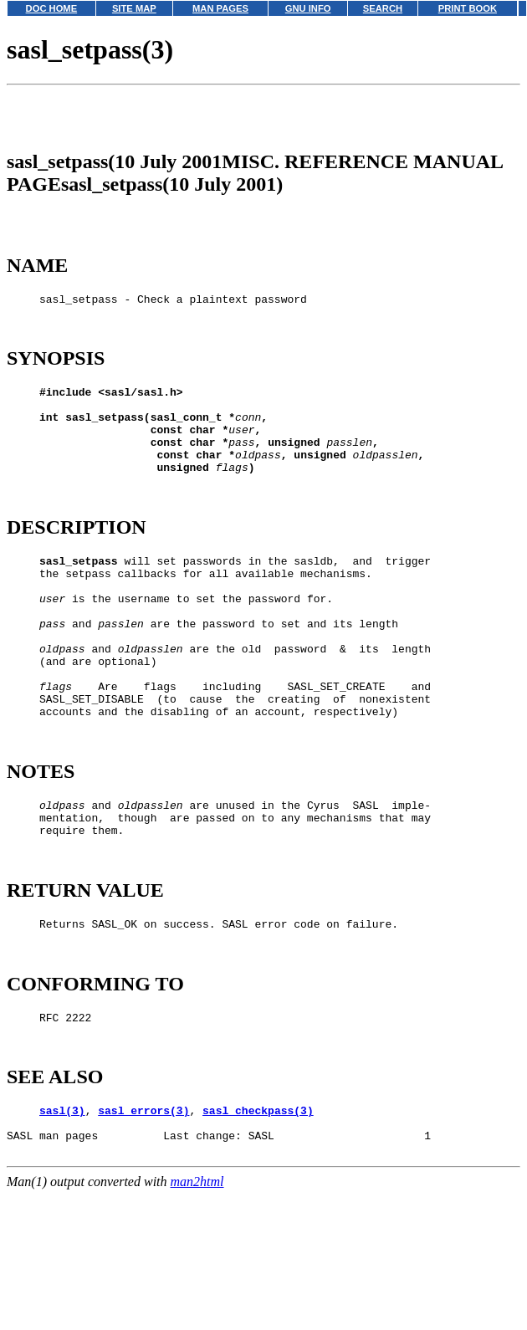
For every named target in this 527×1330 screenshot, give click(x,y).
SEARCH (382, 8)
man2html (197, 1299)
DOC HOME (52, 8)
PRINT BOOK (467, 8)
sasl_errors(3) (143, 1220)
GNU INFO (308, 8)
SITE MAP (134, 8)
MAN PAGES (220, 8)
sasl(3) (62, 1220)
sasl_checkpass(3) (258, 1220)
